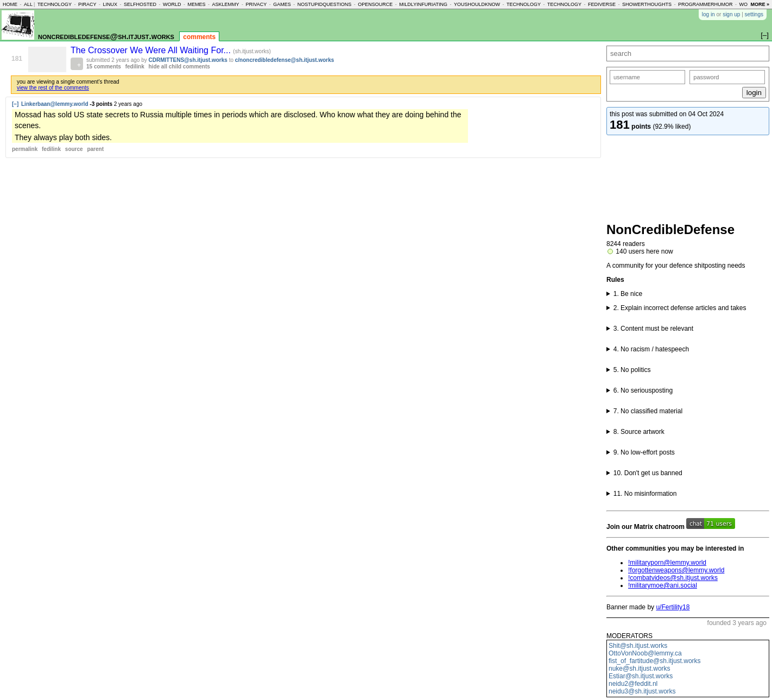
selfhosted (140, 4)
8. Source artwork (639, 432)
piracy (87, 4)
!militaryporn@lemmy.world (667, 562)
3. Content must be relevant (653, 328)
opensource (375, 4)
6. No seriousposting (643, 390)
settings (754, 14)
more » (759, 4)
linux (110, 4)
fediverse (602, 4)
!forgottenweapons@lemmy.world (676, 570)
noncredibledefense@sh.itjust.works (106, 36)
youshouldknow (477, 4)
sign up (731, 14)
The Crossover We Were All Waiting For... (152, 50)
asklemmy (225, 4)
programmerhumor (705, 4)
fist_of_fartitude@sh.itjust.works (655, 661)
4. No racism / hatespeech (651, 349)
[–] (15, 104)
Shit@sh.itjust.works (638, 645)
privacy (256, 4)
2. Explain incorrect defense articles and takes (679, 308)
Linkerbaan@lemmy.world (54, 104)
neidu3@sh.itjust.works (642, 691)
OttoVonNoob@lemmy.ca (645, 653)
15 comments (103, 67)
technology (54, 4)
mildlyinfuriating (423, 4)
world (172, 4)
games (282, 4)
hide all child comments (179, 67)
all (28, 4)
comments (199, 37)
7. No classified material (647, 411)
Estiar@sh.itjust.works (641, 676)
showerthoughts (647, 4)
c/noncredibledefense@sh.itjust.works (284, 60)
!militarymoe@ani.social (662, 585)
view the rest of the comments (53, 88)
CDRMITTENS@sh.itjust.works (188, 60)
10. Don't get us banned (647, 473)
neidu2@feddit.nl (633, 684)
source (74, 149)
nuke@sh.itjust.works (639, 668)
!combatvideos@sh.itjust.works (673, 578)
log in (708, 14)
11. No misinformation (645, 493)
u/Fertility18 (672, 607)
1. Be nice (627, 294)
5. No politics (632, 370)
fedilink (134, 67)
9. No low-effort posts (644, 452)
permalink (24, 149)
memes (196, 4)
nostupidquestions (325, 4)
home (10, 4)
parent (95, 149)
